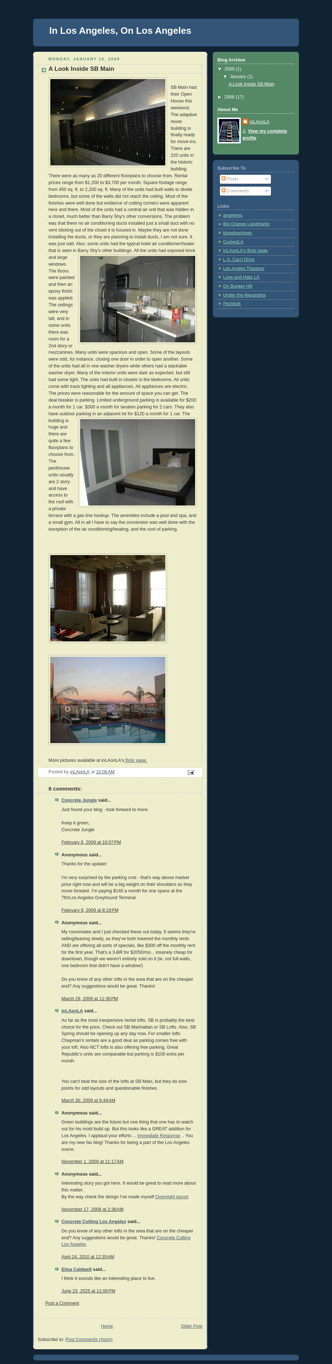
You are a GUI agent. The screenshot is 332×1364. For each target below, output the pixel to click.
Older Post (191, 1326)
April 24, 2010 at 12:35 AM (87, 1256)
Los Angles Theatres (243, 268)
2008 (230, 97)
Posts (229, 179)
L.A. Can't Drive (239, 259)
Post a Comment (62, 1303)
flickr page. (135, 760)
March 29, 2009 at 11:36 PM (89, 998)
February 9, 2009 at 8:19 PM (90, 910)
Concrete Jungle (79, 800)
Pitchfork (232, 303)
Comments (235, 190)
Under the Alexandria (244, 295)
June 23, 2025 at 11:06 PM (88, 1291)
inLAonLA (72, 1010)
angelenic (233, 215)
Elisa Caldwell (76, 1269)
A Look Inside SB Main (252, 84)
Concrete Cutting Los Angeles (93, 1221)
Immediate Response (158, 1135)
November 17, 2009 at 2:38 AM (92, 1209)
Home (107, 1326)
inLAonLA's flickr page (245, 250)
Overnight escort (172, 1196)
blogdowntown (237, 232)
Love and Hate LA (241, 277)
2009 (230, 69)
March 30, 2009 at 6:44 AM (88, 1100)
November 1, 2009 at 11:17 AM (92, 1161)
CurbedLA (233, 241)
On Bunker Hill (237, 286)
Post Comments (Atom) (88, 1339)
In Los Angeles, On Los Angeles (120, 30)
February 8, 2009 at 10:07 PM (91, 842)
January (238, 76)
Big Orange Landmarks (246, 223)
